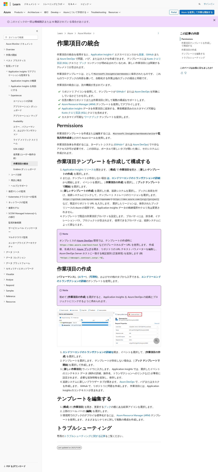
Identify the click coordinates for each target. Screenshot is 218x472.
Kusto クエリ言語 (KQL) (74, 112)
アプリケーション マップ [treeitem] (25, 115)
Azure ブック (84, 249)
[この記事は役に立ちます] (182, 73)
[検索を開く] (200, 4)
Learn (60, 33)
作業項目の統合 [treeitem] (20, 163)
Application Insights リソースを (79, 169)
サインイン (209, 3)
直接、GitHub (146, 54)
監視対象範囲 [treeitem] (14, 222)
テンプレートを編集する (193, 53)
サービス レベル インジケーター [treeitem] (22, 230)
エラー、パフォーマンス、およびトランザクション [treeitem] (25, 130)
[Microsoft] (6, 4)
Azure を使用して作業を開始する (197, 12)
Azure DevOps (67, 58)
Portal (174, 12)
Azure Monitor (84, 33)
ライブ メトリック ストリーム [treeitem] (25, 141)
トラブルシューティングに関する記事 (84, 436)
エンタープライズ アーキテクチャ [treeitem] (22, 244)
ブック (82, 62)
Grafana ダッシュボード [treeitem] (24, 169)
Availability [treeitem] (18, 121)
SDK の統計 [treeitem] (18, 148)
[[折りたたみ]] (37, 31)
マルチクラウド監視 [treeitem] (18, 237)
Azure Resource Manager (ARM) (79, 104)
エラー (82, 276)
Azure (70, 33)
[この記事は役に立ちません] (185, 73)
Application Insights (101, 54)
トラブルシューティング (193, 57)
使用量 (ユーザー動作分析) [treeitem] (24, 156)
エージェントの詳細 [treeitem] (22, 101)
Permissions (187, 39)
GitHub (120, 91)
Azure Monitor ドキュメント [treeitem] (19, 43)
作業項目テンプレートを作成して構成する (196, 44)
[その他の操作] (158, 33)
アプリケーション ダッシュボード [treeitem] (25, 108)
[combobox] (21, 37)
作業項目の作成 (189, 49)
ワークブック (91, 116)
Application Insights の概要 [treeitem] (23, 80)
